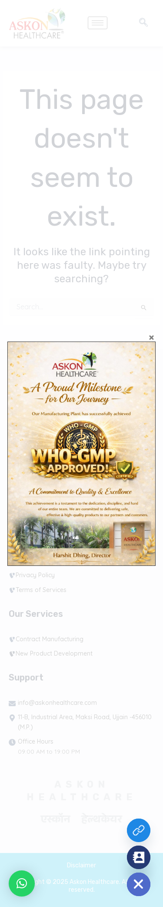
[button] (22, 883)
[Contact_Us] (138, 857)
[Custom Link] (138, 830)
